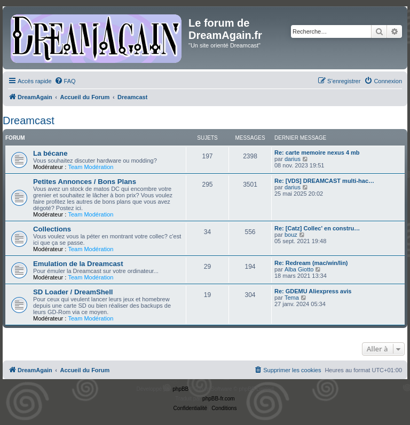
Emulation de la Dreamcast (78, 264)
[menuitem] (65, 81)
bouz (291, 234)
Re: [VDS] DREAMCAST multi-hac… (324, 181)
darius (293, 159)
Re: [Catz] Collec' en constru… (317, 228)
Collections (52, 229)
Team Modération (90, 167)
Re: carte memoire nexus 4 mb (317, 152)
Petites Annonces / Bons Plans (84, 182)
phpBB (180, 389)
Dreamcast (28, 120)
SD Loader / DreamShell (73, 292)
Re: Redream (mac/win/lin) (311, 263)
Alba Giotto (299, 269)
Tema (292, 297)
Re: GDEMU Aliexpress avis (312, 291)
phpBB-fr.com (218, 399)
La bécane (50, 153)
